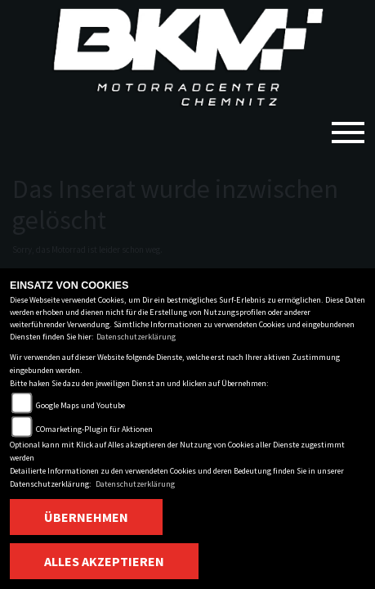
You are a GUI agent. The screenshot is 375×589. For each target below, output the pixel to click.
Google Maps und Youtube (80, 405)
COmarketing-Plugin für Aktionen (94, 429)
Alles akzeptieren (104, 561)
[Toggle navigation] (348, 126)
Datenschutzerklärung (136, 336)
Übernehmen (86, 517)
